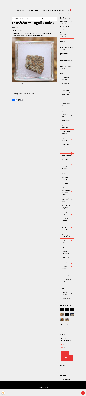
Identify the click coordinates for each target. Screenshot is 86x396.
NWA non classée (67, 157)
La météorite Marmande (64, 54)
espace (20, 93)
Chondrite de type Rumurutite (67, 127)
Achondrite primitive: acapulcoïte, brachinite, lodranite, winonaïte (67, 166)
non (64, 354)
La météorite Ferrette (66, 27)
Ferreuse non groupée (67, 245)
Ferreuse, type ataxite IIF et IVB (67, 239)
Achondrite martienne (67, 181)
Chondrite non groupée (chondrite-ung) (67, 146)
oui (64, 350)
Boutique (61, 14)
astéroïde (26, 93)
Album (37, 10)
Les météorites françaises (67, 78)
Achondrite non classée (67, 176)
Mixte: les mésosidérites (67, 256)
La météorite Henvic (66, 21)
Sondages (55, 10)
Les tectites (67, 269)
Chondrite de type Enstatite (67, 133)
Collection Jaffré (67, 295)
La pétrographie (67, 282)
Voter (65, 359)
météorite (15, 93)
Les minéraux (67, 278)
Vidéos (43, 10)
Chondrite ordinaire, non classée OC (67, 139)
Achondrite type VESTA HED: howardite (67, 195)
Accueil (14, 18)
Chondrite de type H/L (67, 104)
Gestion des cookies (43, 394)
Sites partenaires (66, 386)
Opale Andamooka (65, 66)
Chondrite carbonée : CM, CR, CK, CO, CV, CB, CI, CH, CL (67, 91)
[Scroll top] (83, 393)
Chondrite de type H (32, 18)
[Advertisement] (28, 3)
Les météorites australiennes (67, 84)
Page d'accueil (20, 10)
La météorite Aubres (66, 60)
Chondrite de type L (67, 110)
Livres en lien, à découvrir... (67, 305)
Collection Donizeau (67, 299)
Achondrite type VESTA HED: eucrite (67, 203)
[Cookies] (3, 393)
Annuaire (61, 10)
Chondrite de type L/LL (67, 121)
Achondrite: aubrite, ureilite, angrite (67, 188)
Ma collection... (29, 10)
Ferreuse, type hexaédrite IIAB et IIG (67, 223)
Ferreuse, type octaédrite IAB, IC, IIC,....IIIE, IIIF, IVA (67, 232)
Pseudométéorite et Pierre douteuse (67, 263)
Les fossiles (67, 291)
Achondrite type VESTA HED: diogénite (67, 210)
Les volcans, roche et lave (67, 286)
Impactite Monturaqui (66, 47)
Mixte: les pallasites (67, 250)
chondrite (31, 93)
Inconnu (67, 152)
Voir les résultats (67, 364)
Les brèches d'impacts (67, 273)
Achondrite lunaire (67, 217)
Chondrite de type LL (67, 116)
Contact (48, 10)
